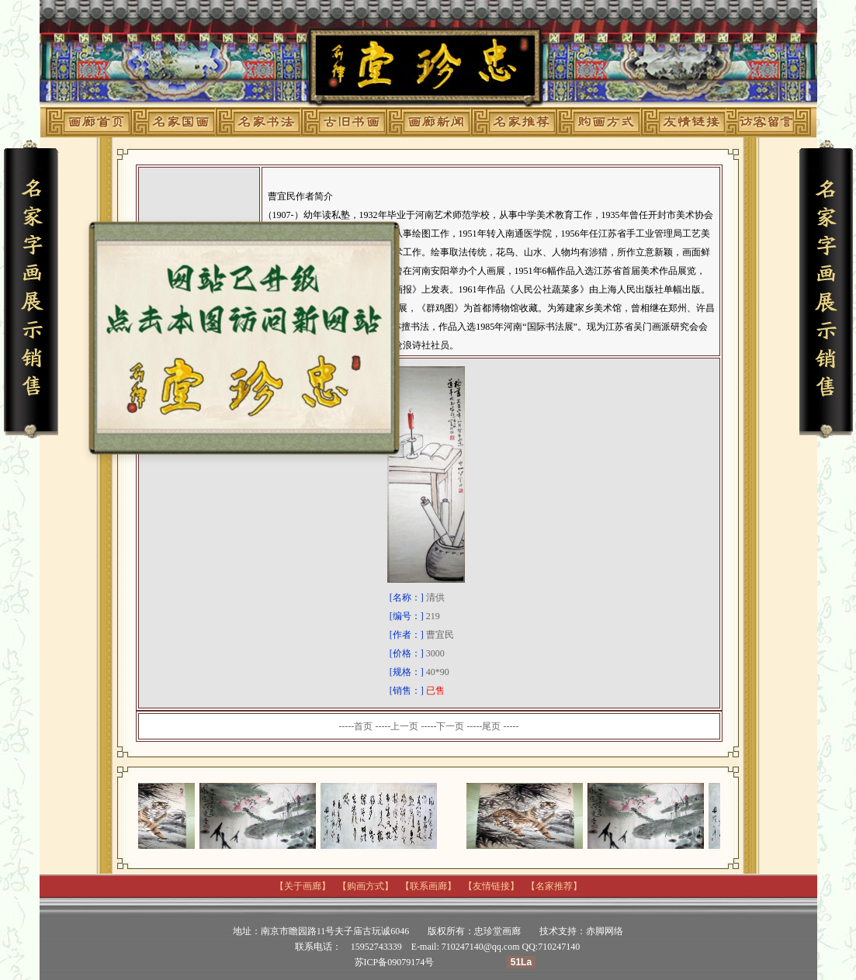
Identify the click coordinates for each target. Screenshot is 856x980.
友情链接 (491, 886)
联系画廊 (428, 886)
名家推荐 (554, 886)
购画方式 (365, 886)
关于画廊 (302, 886)
